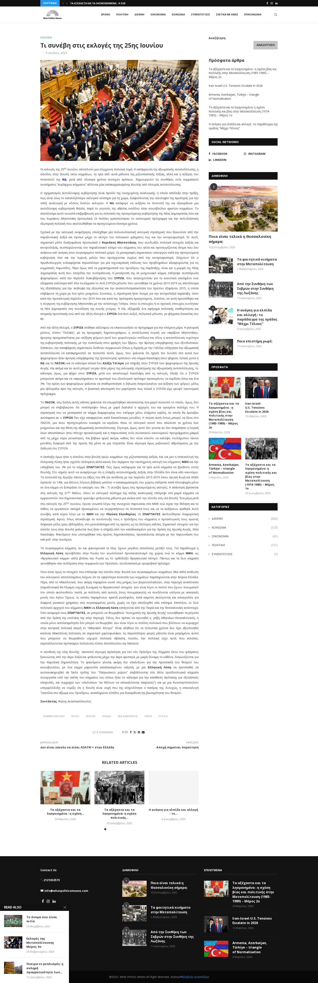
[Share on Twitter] (134, 732)
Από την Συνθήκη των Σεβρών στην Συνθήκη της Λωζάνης (255, 288)
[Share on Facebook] (131, 732)
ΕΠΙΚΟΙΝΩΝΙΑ (252, 14)
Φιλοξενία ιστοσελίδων (195, 977)
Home (44, 30)
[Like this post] (126, 732)
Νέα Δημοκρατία (128, 716)
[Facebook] (267, 3)
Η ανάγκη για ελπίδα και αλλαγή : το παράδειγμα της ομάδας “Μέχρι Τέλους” (257, 317)
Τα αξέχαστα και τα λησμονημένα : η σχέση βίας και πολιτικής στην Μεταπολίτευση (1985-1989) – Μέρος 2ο (242, 73)
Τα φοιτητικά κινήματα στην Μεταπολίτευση (257, 261)
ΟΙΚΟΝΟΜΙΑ (158, 14)
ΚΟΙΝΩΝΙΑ (178, 14)
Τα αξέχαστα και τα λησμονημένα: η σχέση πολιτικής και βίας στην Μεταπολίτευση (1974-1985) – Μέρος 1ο (239, 111)
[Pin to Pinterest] (139, 732)
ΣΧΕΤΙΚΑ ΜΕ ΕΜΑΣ (227, 14)
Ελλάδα (106, 716)
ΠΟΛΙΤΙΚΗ (122, 14)
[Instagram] (272, 3)
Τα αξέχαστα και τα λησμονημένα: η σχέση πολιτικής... (119, 814)
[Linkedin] (276, 3)
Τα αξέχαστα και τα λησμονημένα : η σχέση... (100, 3)
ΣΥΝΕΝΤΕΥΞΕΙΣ (200, 14)
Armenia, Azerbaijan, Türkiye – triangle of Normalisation (224, 468)
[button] (62, 3)
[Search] (276, 14)
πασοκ (148, 716)
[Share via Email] (143, 732)
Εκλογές (91, 716)
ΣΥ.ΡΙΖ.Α (163, 716)
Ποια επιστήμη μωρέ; (255, 341)
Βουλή (75, 716)
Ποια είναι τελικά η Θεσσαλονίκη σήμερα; (240, 239)
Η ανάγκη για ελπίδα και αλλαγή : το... (173, 812)
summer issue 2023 (53, 716)
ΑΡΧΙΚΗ (105, 14)
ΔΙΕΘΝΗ (139, 14)
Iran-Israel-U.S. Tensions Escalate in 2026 (236, 86)
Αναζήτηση (217, 38)
